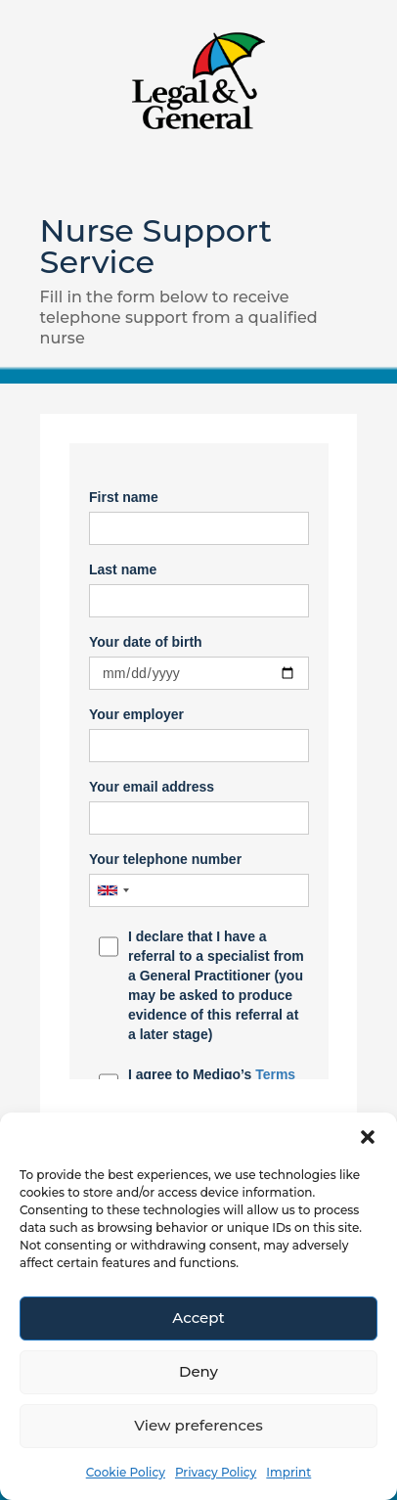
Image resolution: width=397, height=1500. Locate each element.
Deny (198, 1371)
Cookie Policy (125, 1472)
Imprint (288, 1472)
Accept (198, 1317)
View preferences (198, 1425)
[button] (367, 1137)
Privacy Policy (215, 1472)
